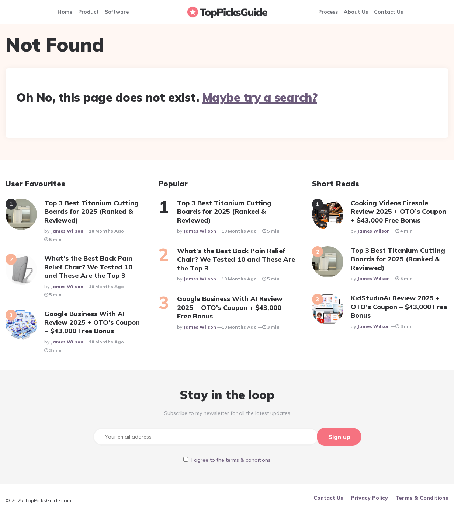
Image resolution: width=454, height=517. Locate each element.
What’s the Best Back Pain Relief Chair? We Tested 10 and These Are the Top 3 (88, 267)
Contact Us (388, 11)
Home (65, 11)
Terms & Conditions (421, 497)
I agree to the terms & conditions (231, 459)
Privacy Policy (369, 497)
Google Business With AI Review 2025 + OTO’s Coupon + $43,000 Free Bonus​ (92, 322)
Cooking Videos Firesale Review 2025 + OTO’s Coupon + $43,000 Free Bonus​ (398, 211)
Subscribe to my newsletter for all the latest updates (227, 413)
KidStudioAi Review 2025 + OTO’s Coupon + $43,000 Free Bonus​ (399, 306)
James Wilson (67, 231)
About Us (356, 11)
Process (328, 11)
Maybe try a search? (260, 97)
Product (88, 11)
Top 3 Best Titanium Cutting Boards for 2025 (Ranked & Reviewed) (91, 211)
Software (117, 11)
